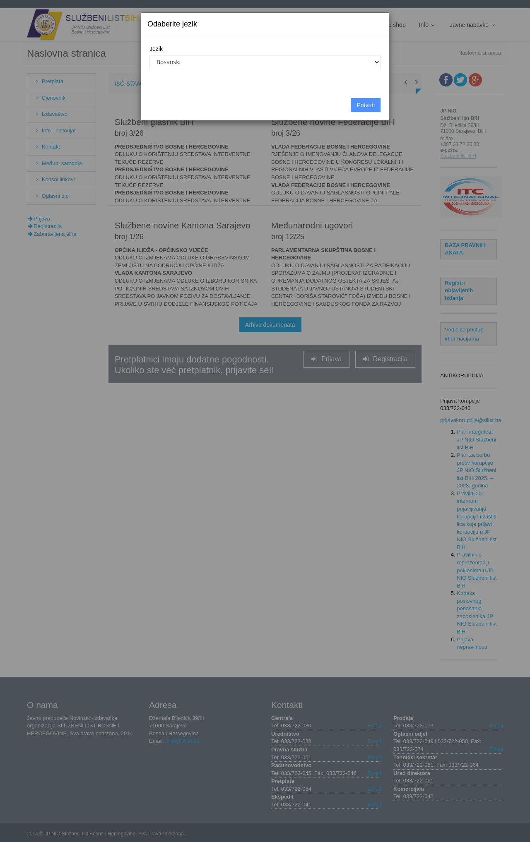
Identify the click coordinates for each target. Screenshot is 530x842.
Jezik (156, 49)
